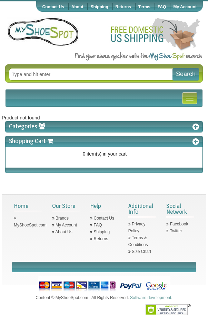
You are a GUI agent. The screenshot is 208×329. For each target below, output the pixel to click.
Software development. (151, 297)
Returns (123, 6)
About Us (63, 232)
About (77, 6)
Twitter (175, 231)
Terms (144, 6)
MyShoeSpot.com (30, 225)
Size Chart (141, 251)
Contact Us (53, 6)
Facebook (178, 224)
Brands (62, 218)
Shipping (99, 6)
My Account (185, 6)
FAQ (162, 6)
